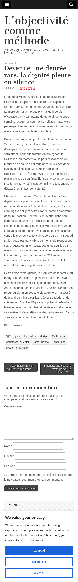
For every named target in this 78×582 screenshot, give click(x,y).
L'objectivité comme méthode (36, 30)
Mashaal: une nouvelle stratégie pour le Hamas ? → (57, 369)
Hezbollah (30, 336)
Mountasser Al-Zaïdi (17, 342)
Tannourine (58, 342)
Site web (9, 466)
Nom (8, 446)
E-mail (9, 456)
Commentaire (14, 406)
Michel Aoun (59, 336)
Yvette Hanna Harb (17, 347)
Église (16, 336)
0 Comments (27, 87)
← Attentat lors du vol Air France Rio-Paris (20, 367)
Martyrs (44, 336)
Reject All (39, 573)
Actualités (11, 62)
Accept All (39, 550)
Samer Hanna (41, 342)
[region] (39, 546)
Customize (39, 561)
